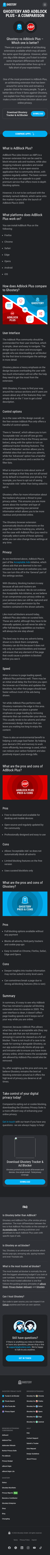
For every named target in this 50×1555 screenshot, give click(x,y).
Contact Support (32, 1438)
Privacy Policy (25, 1540)
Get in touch (9, 1121)
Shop (4, 1508)
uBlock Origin (6, 1466)
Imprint (34, 1540)
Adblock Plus (6, 1440)
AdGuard (28, 1287)
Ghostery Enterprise (9, 1503)
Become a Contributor (9, 1498)
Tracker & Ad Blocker (10, 1396)
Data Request (31, 1449)
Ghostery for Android (35, 1422)
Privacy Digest (8, 1412)
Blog (3, 1514)
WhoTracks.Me (8, 1406)
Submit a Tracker (32, 1443)
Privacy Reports (10, 1493)
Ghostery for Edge (34, 1417)
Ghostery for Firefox (35, 1401)
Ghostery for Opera (34, 1412)
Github (6, 1304)
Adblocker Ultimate (8, 1445)
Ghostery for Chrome (35, 1396)
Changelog (6, 1519)
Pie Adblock (6, 1456)
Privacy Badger (16, 1287)
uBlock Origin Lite (8, 1471)
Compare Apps (25, 133)
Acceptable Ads (22, 562)
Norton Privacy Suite (9, 1451)
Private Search (8, 1401)
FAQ (28, 1433)
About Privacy (31, 1459)
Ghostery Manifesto (9, 1488)
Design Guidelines (33, 1454)
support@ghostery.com (20, 1347)
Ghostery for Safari (34, 1406)
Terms (16, 1540)
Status (4, 1482)
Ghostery (40, 1287)
